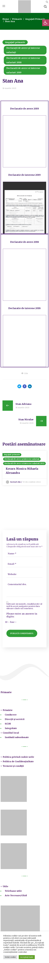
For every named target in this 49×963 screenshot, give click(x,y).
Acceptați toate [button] (26, 957)
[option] (25, 468)
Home (5, 19)
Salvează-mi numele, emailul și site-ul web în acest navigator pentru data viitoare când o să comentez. (24, 606)
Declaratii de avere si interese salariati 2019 (23, 70)
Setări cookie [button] (10, 957)
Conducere (11, 714)
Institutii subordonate (17, 737)
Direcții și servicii (14, 719)
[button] (45, 22)
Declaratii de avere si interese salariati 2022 (24, 463)
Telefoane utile (13, 891)
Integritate (11, 728)
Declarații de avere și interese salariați (23, 50)
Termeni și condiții (13, 766)
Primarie (17, 19)
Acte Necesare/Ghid (16, 895)
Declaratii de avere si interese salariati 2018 (23, 60)
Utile (5, 886)
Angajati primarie (35, 19)
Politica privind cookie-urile (18, 757)
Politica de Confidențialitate (18, 761)
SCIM (8, 723)
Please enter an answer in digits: (21, 615)
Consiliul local (11, 732)
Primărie (8, 710)
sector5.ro (15, 482)
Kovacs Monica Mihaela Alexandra (22, 470)
